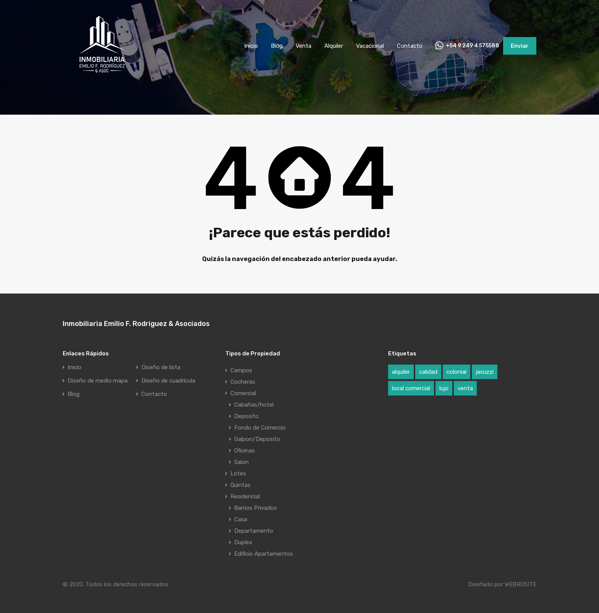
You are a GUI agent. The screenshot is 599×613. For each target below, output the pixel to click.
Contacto (410, 45)
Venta (303, 45)
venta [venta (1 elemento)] (465, 388)
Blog (277, 45)
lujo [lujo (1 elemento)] (443, 388)
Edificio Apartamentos (263, 553)
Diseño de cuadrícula (168, 381)
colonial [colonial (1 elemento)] (456, 371)
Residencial (245, 496)
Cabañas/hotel (254, 404)
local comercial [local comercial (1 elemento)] (411, 388)
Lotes (238, 473)
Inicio (251, 45)
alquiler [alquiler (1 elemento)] (401, 371)
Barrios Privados (255, 507)
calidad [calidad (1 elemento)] (428, 371)
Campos (241, 370)
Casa (240, 519)
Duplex (243, 542)
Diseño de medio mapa (98, 381)
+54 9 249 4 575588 (472, 46)
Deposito (246, 416)
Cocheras (242, 381)
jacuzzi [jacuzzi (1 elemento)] (485, 371)
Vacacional (370, 45)
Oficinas (244, 450)
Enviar (520, 45)
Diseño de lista (160, 367)
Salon (241, 462)
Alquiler (333, 45)
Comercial (243, 393)
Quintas (240, 485)
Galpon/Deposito (257, 439)
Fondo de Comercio (260, 427)
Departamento (253, 530)
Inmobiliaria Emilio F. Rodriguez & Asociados (136, 323)
